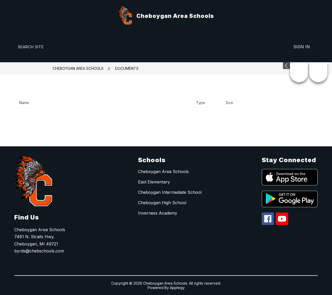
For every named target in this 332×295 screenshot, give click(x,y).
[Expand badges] (286, 65)
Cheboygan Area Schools (78, 68)
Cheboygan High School (162, 202)
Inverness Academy (157, 213)
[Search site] (34, 47)
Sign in (301, 46)
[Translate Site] (75, 47)
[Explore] (266, 47)
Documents (127, 68)
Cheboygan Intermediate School (170, 192)
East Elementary (154, 181)
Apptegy (177, 287)
